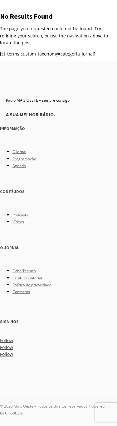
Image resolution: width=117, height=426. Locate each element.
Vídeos (18, 222)
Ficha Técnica (24, 271)
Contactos (21, 291)
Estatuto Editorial (27, 278)
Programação (24, 159)
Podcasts (20, 215)
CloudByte (14, 413)
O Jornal (19, 151)
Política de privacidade (31, 285)
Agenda (19, 165)
